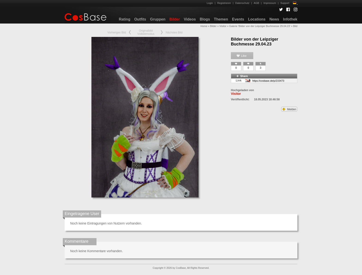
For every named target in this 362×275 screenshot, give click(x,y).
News (274, 19)
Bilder (174, 19)
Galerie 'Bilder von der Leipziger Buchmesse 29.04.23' (259, 26)
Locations (256, 19)
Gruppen (158, 19)
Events (238, 19)
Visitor (222, 26)
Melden (289, 109)
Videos (190, 19)
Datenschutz (242, 3)
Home (203, 26)
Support (284, 3)
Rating (124, 19)
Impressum (269, 3)
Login (210, 3)
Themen (221, 19)
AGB (256, 3)
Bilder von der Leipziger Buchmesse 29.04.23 (254, 41)
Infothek (290, 19)
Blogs (205, 19)
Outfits (140, 19)
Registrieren (224, 3)
